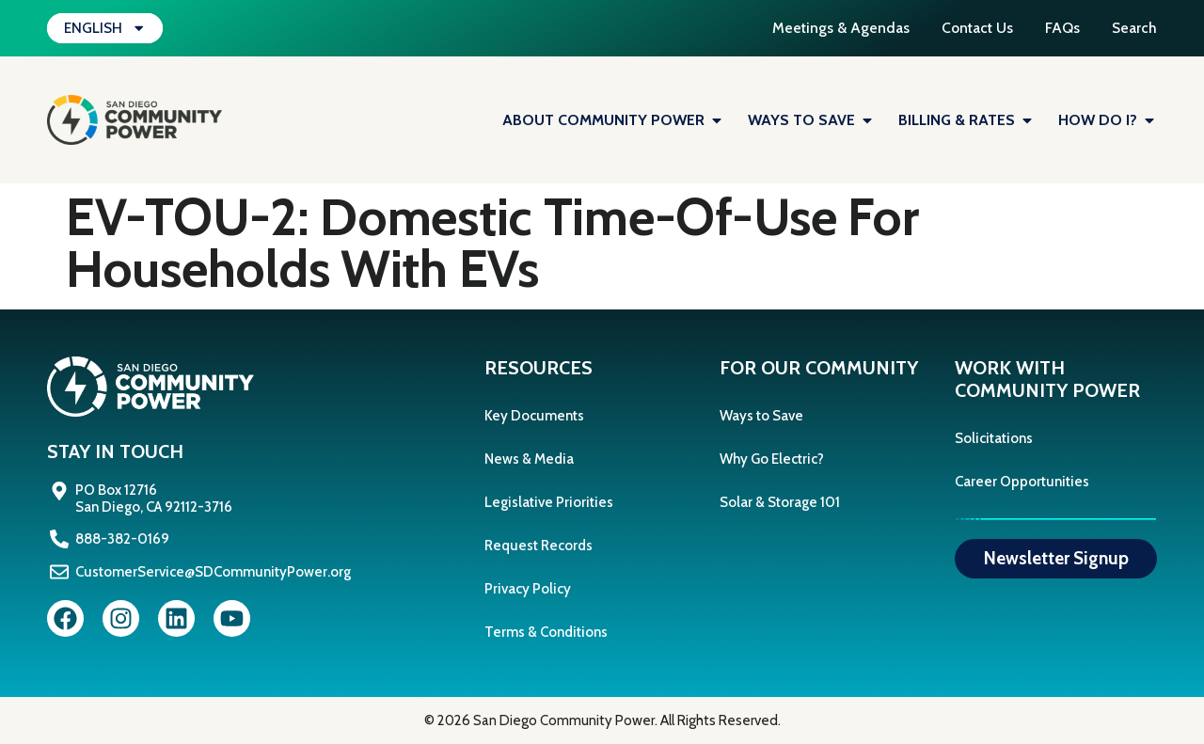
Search (1134, 28)
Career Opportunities (1022, 481)
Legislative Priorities (548, 502)
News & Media (529, 459)
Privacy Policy (527, 588)
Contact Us (962, 28)
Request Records (538, 545)
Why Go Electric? (772, 459)
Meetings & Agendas (818, 28)
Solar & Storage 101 (780, 502)
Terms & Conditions (546, 632)
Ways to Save (761, 415)
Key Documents (534, 415)
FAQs (1055, 28)
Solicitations (994, 438)
